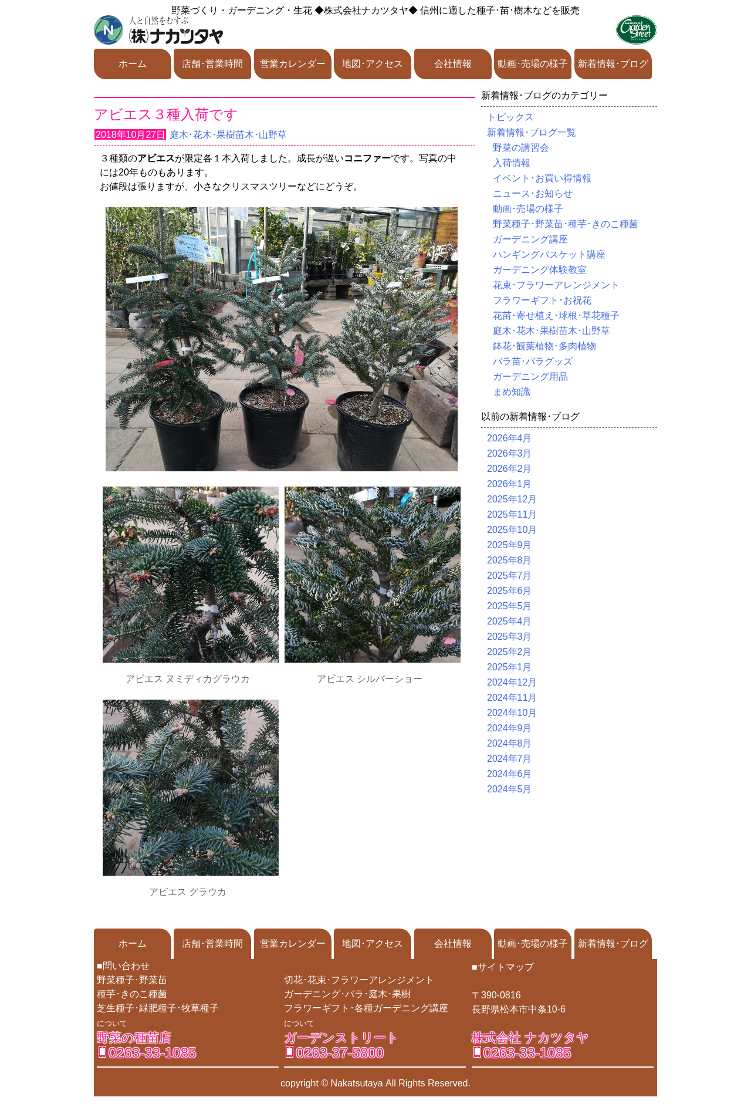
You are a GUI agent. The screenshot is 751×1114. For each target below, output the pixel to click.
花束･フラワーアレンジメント (556, 285)
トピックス (510, 117)
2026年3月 (509, 453)
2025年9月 (509, 545)
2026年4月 (509, 438)
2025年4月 (509, 621)
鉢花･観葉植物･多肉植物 (544, 346)
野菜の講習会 (521, 148)
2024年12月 (512, 682)
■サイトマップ (503, 967)
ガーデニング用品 (530, 377)
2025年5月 (509, 606)
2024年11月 (512, 698)
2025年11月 (512, 514)
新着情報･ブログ (613, 64)
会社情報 (453, 64)
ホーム (133, 64)
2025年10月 (512, 530)
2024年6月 (509, 774)
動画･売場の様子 (533, 64)
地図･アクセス (372, 64)
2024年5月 (509, 789)
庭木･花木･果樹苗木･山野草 (228, 135)
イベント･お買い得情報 (542, 178)
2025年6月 (509, 591)
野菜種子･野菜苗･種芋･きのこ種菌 (565, 224)
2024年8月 (509, 743)
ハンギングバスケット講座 (549, 254)
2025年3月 (509, 637)
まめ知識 (511, 392)
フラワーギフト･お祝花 (542, 300)
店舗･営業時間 (212, 64)
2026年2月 (509, 469)
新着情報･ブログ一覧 (531, 132)
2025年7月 (509, 575)
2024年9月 (509, 728)
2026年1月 (509, 484)
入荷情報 (511, 163)
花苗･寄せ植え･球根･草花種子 (556, 315)
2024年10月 (512, 713)
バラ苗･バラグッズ (533, 361)
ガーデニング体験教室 (540, 270)
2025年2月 (509, 652)
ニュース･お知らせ (533, 193)
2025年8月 (509, 560)
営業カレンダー (293, 64)
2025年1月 (509, 667)
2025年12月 (512, 499)
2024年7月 (509, 759)
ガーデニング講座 (530, 239)
